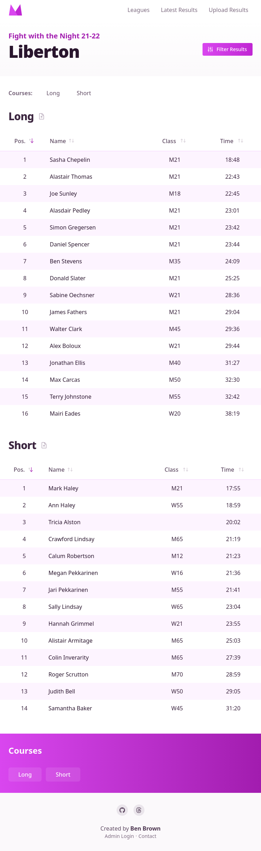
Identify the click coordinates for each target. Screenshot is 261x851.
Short (84, 93)
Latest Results (179, 10)
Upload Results (228, 10)
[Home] (15, 10)
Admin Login (120, 836)
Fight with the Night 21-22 (54, 36)
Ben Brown (145, 828)
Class (174, 141)
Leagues (139, 10)
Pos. (25, 141)
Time (232, 141)
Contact (147, 836)
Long (53, 93)
